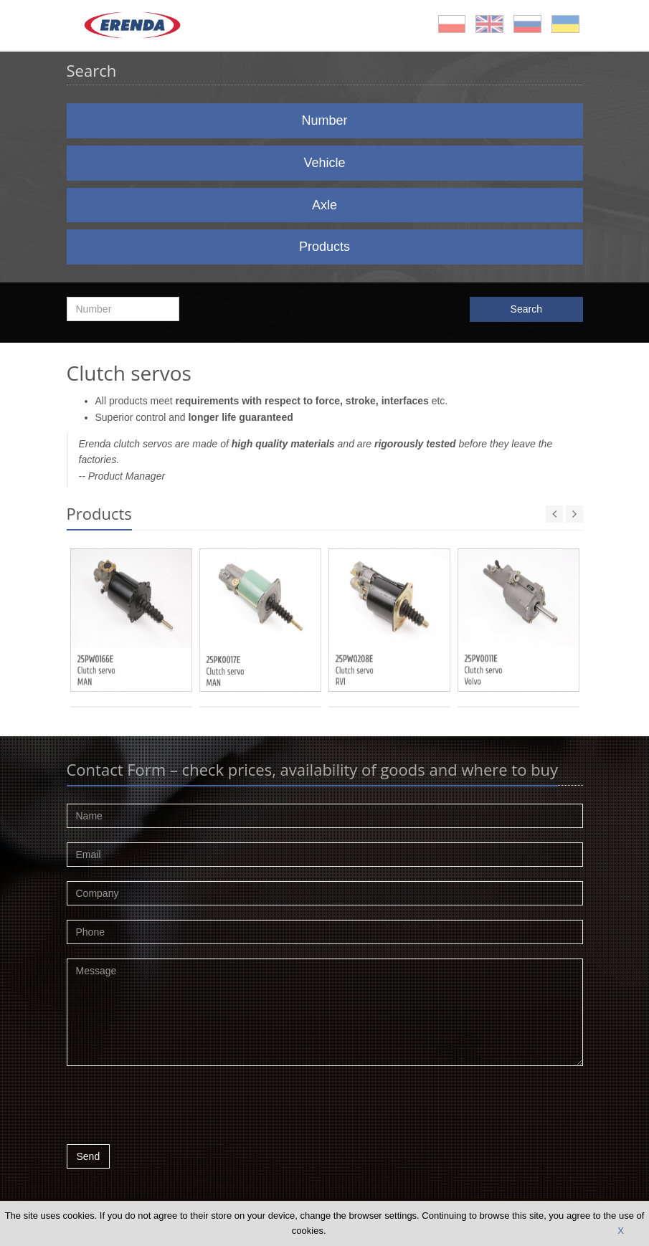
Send (88, 1156)
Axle (324, 205)
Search (526, 309)
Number (324, 120)
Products (324, 246)
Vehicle (324, 163)
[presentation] (176, 1109)
